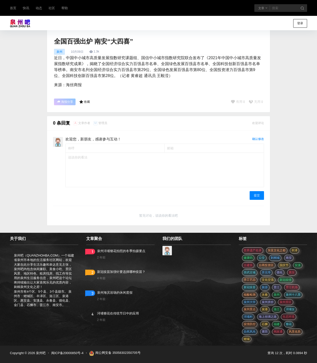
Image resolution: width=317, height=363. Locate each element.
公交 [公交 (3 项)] (262, 257)
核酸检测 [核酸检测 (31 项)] (250, 294)
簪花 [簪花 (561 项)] (289, 324)
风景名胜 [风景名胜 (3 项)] (295, 331)
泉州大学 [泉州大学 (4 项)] (250, 302)
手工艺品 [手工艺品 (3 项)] (250, 280)
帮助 (64, 8)
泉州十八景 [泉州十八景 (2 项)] (293, 294)
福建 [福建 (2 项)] (277, 324)
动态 (39, 8)
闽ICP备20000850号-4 (67, 353)
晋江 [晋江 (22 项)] (277, 287)
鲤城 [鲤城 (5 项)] (247, 339)
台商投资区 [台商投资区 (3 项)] (266, 265)
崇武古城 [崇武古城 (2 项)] (250, 272)
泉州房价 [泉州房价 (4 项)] (268, 302)
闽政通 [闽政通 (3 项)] (278, 331)
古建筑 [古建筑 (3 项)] (248, 265)
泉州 (59, 51)
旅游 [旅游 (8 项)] (265, 287)
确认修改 (258, 139)
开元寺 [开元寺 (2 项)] (266, 272)
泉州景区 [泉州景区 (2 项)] (285, 302)
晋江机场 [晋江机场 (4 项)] (292, 287)
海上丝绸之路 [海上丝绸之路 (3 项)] (268, 316)
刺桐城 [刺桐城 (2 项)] (275, 257)
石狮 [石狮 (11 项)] (265, 324)
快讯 (26, 8)
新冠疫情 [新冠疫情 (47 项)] (285, 280)
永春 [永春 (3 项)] (265, 294)
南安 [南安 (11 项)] (289, 257)
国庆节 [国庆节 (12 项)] (284, 265)
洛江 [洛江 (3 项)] (277, 309)
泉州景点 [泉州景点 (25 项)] (250, 309)
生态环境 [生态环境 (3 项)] (288, 316)
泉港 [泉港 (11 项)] (265, 309)
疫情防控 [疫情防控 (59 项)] (250, 324)
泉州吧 (40, 353)
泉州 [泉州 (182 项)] (277, 294)
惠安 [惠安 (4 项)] (292, 272)
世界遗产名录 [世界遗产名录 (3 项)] (253, 250)
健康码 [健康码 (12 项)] (248, 257)
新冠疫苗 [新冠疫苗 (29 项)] (250, 287)
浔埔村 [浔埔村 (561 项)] (248, 316)
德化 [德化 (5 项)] (280, 272)
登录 (300, 23)
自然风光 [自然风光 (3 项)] (250, 331)
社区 (52, 8)
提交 (257, 195)
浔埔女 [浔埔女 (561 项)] (290, 309)
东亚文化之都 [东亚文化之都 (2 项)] (277, 250)
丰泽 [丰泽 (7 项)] (294, 250)
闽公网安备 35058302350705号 (115, 353)
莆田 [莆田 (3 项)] (265, 331)
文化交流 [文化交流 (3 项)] (268, 280)
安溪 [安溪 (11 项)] (298, 265)
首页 (13, 8)
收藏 (84, 102)
